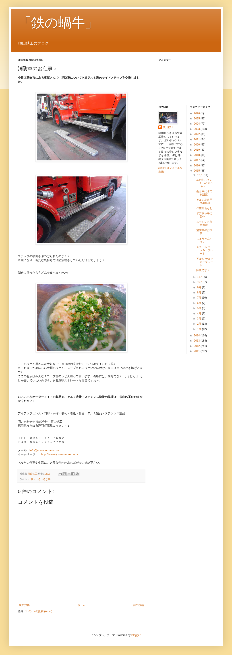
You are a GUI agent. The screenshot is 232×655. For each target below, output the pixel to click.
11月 (200, 276)
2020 (197, 144)
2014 (197, 335)
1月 (199, 329)
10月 (200, 282)
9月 (199, 287)
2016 (197, 165)
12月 (200, 175)
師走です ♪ (202, 270)
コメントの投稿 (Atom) (38, 611)
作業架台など (204, 208)
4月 (199, 313)
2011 (197, 351)
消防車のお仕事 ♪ (204, 232)
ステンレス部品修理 (204, 223)
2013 (197, 340)
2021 (197, 139)
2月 (199, 323)
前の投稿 (138, 605)
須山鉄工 (168, 127)
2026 (197, 113)
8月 (199, 292)
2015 (197, 170)
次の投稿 (24, 605)
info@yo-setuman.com (44, 450)
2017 (197, 160)
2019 (197, 149)
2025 (197, 118)
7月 (199, 297)
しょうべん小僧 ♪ (204, 240)
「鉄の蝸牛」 (58, 22)
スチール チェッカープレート (204, 250)
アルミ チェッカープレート (204, 262)
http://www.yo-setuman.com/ (59, 454)
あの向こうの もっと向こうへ (205, 183)
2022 (197, 134)
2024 (197, 123)
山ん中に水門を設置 (204, 193)
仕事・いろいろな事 (39, 479)
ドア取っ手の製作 (204, 215)
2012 (197, 346)
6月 (199, 303)
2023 (197, 129)
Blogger (136, 635)
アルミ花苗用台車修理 (204, 201)
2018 (197, 155)
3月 (199, 318)
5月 (199, 308)
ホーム (81, 605)
